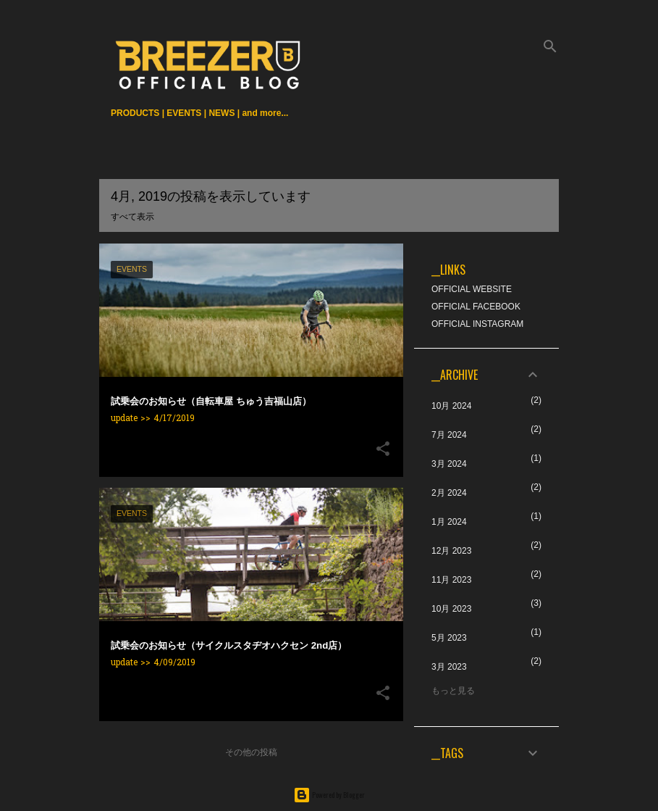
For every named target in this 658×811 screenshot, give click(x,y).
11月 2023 (451, 580)
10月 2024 (451, 406)
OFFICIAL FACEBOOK (475, 306)
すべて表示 (132, 216)
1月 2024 (449, 522)
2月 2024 (449, 493)
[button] (383, 449)
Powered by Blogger (329, 794)
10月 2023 (451, 609)
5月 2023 (449, 638)
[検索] (550, 46)
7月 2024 (449, 435)
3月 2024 (449, 464)
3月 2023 (449, 667)
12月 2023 (451, 551)
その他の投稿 (251, 752)
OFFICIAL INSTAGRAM (477, 324)
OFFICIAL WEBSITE (471, 289)
